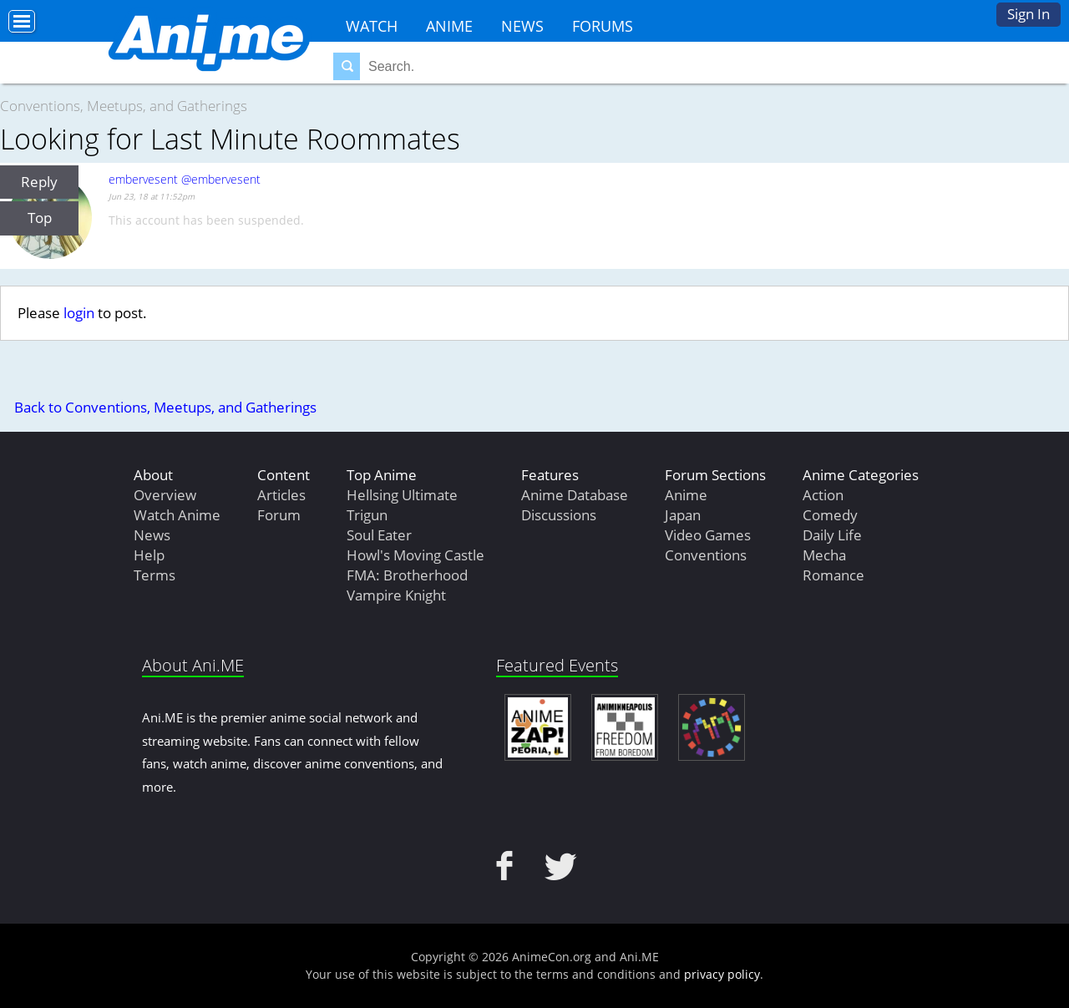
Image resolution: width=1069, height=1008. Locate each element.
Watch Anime (177, 514)
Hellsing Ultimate (402, 494)
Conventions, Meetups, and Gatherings (123, 105)
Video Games (708, 535)
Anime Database (574, 494)
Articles (281, 494)
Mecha (824, 555)
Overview (165, 494)
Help (149, 555)
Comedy (830, 514)
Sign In (1028, 13)
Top (40, 217)
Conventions (706, 555)
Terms (154, 575)
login (78, 312)
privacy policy (722, 974)
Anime (449, 26)
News (522, 26)
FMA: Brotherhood (407, 575)
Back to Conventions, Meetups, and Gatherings (165, 407)
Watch (372, 26)
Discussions (558, 514)
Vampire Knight (396, 595)
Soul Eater (379, 535)
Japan (683, 514)
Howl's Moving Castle (415, 555)
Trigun (367, 514)
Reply (39, 181)
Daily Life (832, 535)
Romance (833, 575)
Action (823, 494)
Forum (279, 514)
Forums (602, 26)
